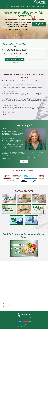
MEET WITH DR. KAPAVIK (30, 6)
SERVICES (22, 6)
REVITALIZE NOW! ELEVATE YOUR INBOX (14, 59)
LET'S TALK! (24, 161)
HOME (8, 6)
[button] (12, 248)
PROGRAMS (13, 6)
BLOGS (38, 6)
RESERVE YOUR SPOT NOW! (39, 24)
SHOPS (17, 6)
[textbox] (24, 14)
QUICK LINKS (42, 6)
